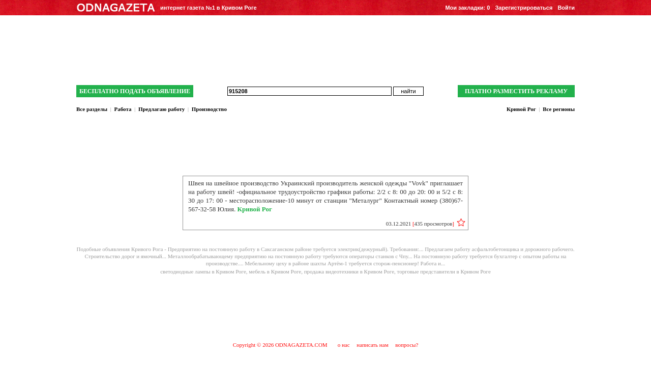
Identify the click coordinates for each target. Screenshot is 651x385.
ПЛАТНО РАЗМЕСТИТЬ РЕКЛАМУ (516, 91)
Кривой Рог (521, 109)
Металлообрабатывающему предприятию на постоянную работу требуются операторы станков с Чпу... (291, 256)
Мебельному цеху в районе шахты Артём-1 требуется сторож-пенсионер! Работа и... (345, 263)
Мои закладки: (467, 8)
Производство (209, 109)
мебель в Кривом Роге (275, 271)
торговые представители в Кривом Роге (444, 271)
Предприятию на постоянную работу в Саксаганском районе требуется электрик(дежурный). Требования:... (296, 249)
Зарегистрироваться (523, 8)
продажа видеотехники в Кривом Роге (349, 271)
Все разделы (91, 109)
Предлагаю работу (161, 109)
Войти (566, 8)
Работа (122, 109)
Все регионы (559, 109)
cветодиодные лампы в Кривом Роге (203, 271)
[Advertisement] (325, 308)
